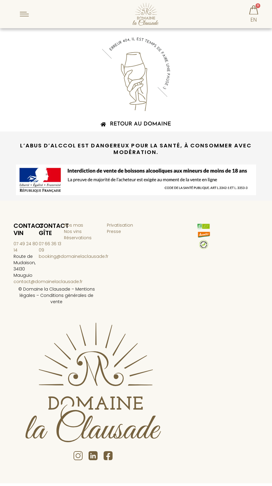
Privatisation (120, 228)
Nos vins (73, 234)
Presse (114, 234)
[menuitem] (254, 26)
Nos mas (73, 228)
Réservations (78, 241)
